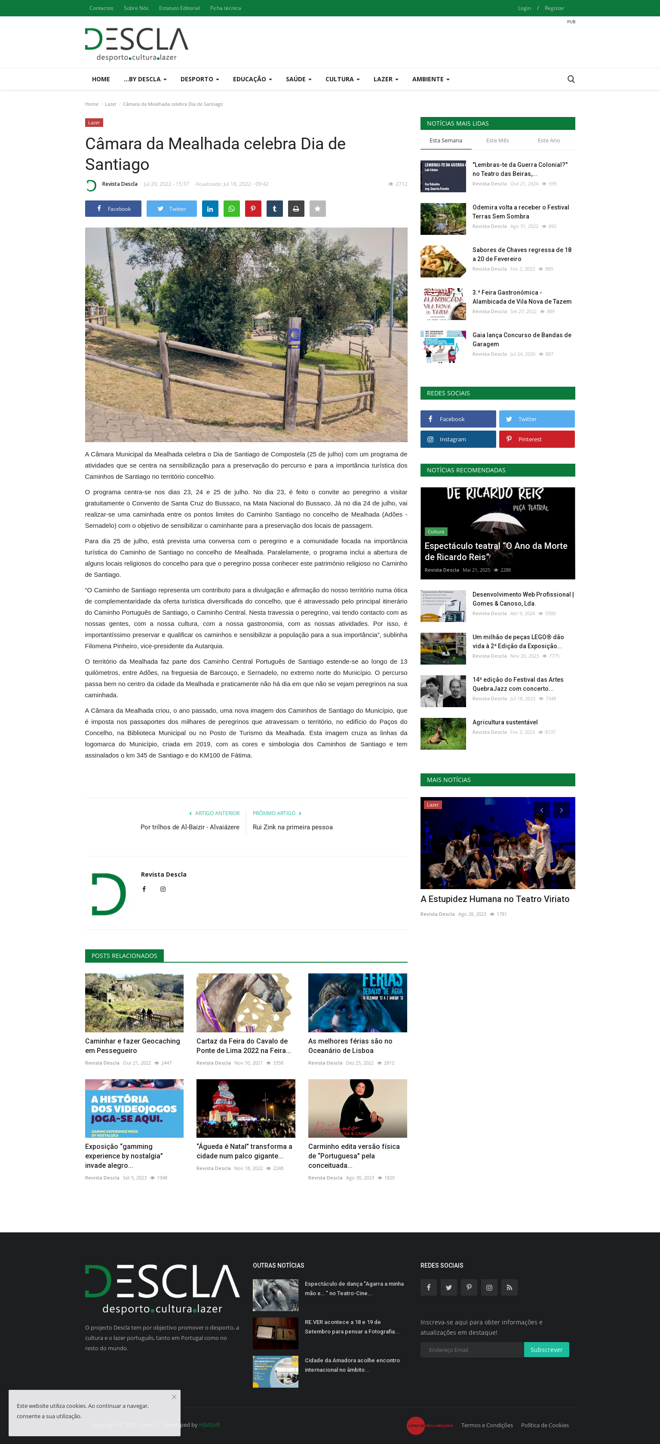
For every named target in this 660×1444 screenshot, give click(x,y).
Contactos (101, 8)
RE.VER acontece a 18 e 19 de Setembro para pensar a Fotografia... (352, 1327)
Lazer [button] (386, 79)
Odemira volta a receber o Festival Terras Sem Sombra (521, 212)
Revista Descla (111, 185)
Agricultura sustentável (505, 722)
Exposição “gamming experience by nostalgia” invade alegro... (124, 1156)
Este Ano (549, 140)
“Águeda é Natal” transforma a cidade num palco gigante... (244, 1151)
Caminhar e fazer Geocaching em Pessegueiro (132, 1046)
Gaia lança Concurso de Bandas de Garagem (522, 340)
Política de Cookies (545, 1425)
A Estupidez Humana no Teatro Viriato (495, 899)
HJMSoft (209, 1425)
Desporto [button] (200, 79)
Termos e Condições (487, 1425)
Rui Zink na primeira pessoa (293, 827)
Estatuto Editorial (179, 8)
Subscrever (547, 1349)
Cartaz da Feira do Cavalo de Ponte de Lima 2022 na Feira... (243, 1046)
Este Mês (497, 140)
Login (524, 8)
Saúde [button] (299, 79)
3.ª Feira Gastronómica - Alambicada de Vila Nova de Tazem (522, 297)
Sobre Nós (136, 8)
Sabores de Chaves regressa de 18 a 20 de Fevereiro (522, 254)
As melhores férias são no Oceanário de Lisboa (350, 1046)
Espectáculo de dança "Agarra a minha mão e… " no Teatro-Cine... (354, 1288)
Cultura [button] (342, 79)
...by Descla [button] (145, 79)
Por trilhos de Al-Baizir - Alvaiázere (190, 827)
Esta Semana (446, 140)
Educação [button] (252, 79)
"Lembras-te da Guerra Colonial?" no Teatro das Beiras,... (520, 169)
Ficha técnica (225, 8)
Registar (555, 8)
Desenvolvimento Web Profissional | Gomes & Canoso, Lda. (523, 599)
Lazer (111, 104)
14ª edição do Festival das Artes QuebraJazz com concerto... (518, 684)
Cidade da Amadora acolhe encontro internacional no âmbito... (352, 1365)
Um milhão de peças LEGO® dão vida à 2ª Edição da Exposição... (518, 642)
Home (101, 79)
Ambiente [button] (431, 79)
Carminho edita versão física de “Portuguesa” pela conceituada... (354, 1156)
